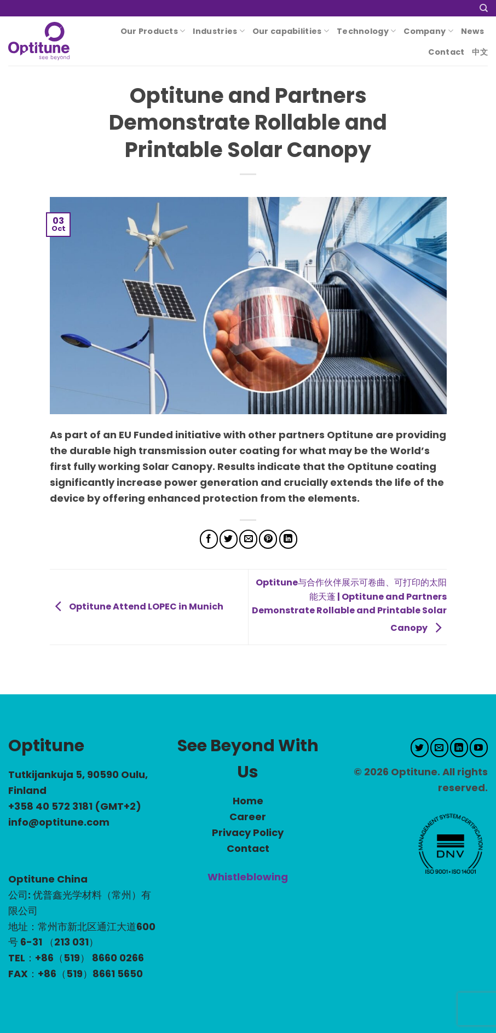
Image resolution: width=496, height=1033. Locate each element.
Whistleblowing (247, 877)
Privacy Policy (248, 832)
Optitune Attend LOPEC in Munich (136, 606)
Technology (366, 31)
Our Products (153, 31)
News (472, 31)
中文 (480, 52)
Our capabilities (290, 31)
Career (247, 816)
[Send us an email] (439, 747)
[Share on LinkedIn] (288, 539)
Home (248, 801)
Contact (446, 52)
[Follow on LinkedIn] (459, 747)
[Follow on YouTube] (479, 747)
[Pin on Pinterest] (268, 539)
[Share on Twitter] (229, 539)
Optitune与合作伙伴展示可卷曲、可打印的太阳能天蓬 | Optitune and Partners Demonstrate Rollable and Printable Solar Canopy (349, 605)
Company (428, 31)
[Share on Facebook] (209, 539)
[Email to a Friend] (248, 539)
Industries (218, 31)
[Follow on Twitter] (420, 747)
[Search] (484, 8)
